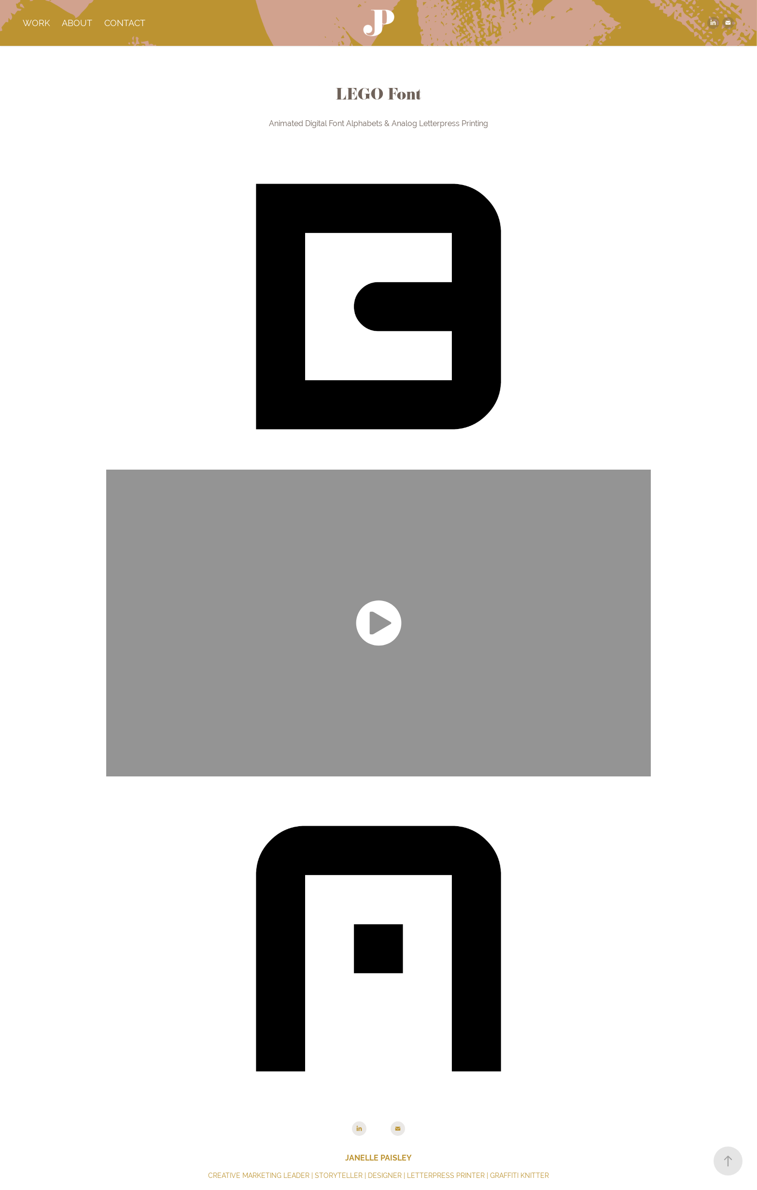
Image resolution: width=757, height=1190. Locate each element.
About (77, 23)
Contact (124, 23)
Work (36, 23)
